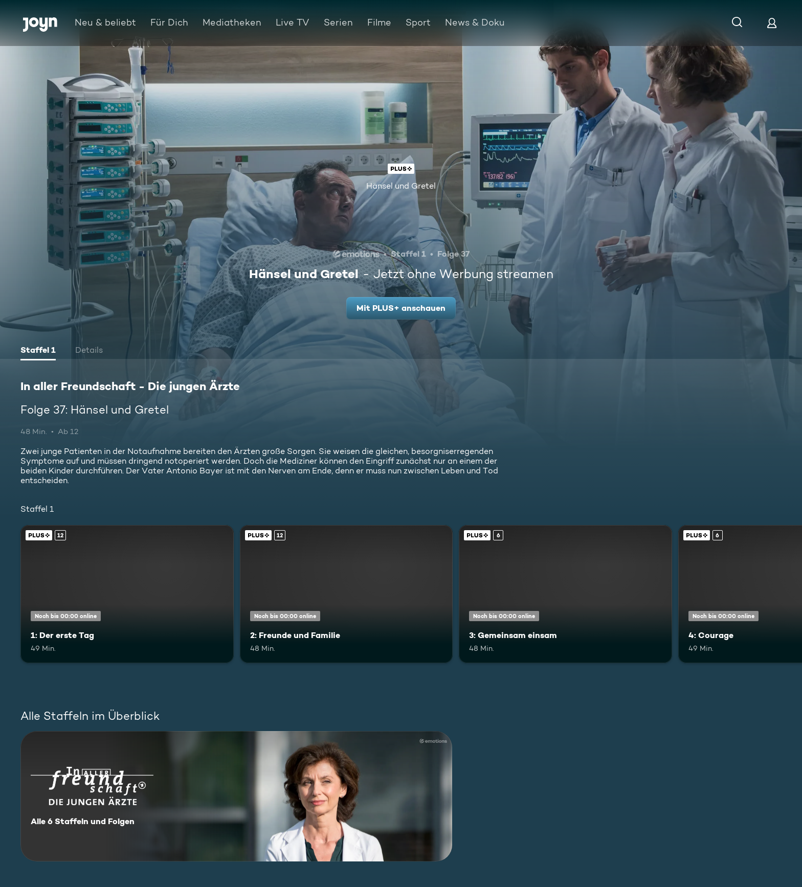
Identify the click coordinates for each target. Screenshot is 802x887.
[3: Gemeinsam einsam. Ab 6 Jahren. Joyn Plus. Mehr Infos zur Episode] (565, 594)
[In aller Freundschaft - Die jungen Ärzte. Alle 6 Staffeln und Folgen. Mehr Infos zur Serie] (236, 796)
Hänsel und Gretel (401, 186)
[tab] (38, 351)
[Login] (771, 23)
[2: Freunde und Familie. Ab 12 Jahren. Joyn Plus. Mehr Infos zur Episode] (346, 594)
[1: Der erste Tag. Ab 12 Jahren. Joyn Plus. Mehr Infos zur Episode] (127, 594)
